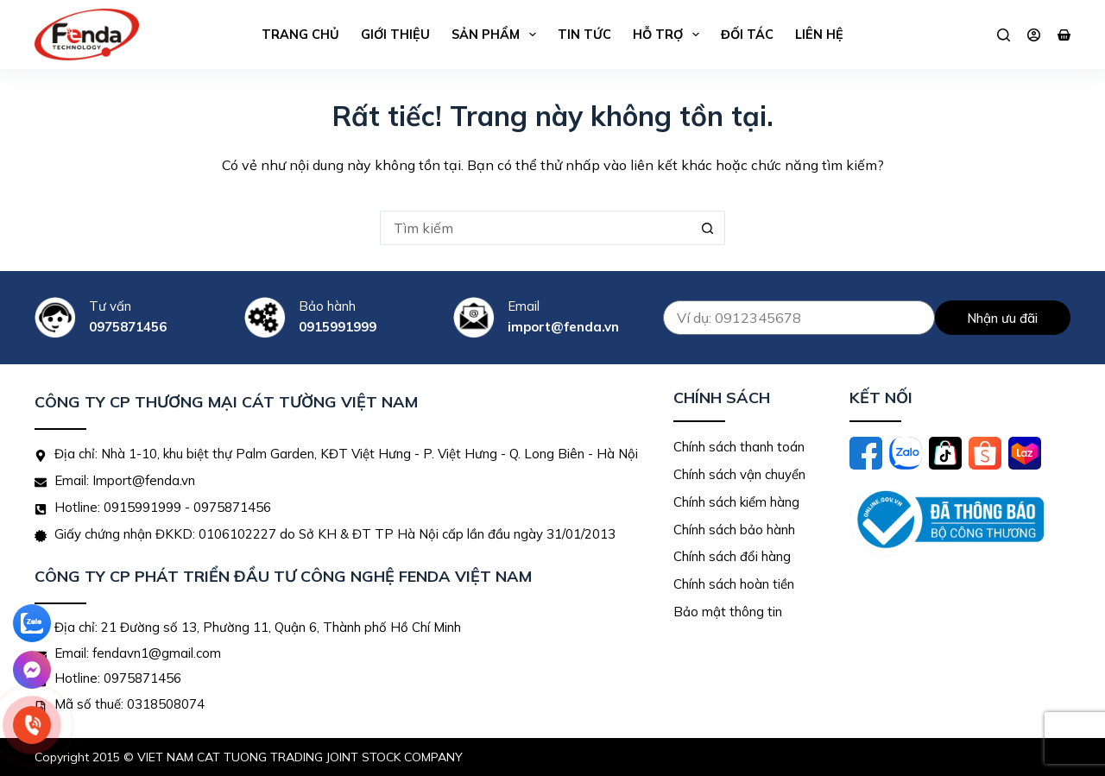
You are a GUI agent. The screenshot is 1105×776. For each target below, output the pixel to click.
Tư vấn (110, 306)
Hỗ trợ (669, 34)
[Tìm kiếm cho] (535, 228)
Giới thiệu (395, 34)
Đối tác (747, 34)
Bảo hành (327, 306)
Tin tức (584, 34)
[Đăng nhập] (1033, 34)
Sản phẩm (497, 34)
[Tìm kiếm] (1003, 34)
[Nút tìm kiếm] (708, 228)
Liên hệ (819, 34)
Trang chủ (300, 34)
